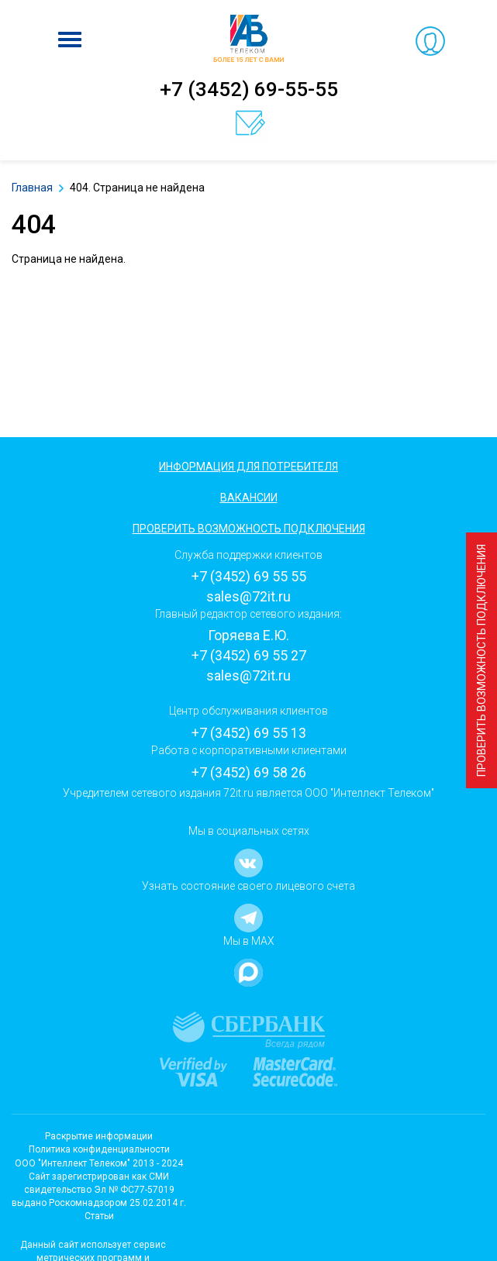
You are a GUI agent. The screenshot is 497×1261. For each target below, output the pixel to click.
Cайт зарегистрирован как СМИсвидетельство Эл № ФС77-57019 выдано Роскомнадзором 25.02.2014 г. (99, 1189)
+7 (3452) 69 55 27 (249, 655)
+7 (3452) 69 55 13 (249, 733)
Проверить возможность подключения (481, 660)
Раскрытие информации (99, 1136)
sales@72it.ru (248, 596)
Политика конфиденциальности (99, 1149)
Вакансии (249, 497)
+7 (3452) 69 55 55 (249, 576)
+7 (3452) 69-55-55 (249, 89)
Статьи (99, 1216)
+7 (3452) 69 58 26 (249, 772)
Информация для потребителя (248, 466)
